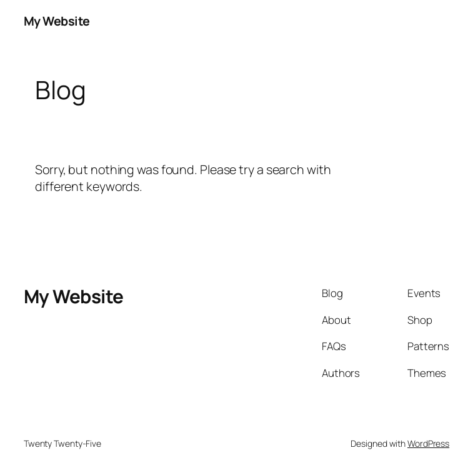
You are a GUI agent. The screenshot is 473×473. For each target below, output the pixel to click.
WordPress (428, 443)
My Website (57, 20)
